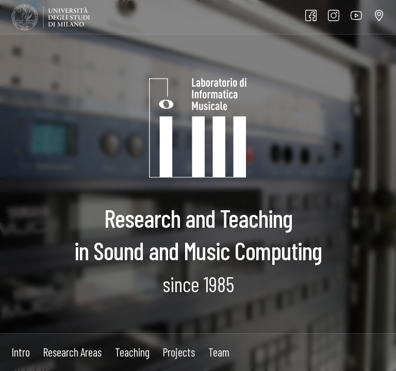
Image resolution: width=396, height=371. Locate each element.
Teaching (132, 352)
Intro (20, 352)
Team (218, 352)
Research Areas (72, 352)
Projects (178, 352)
